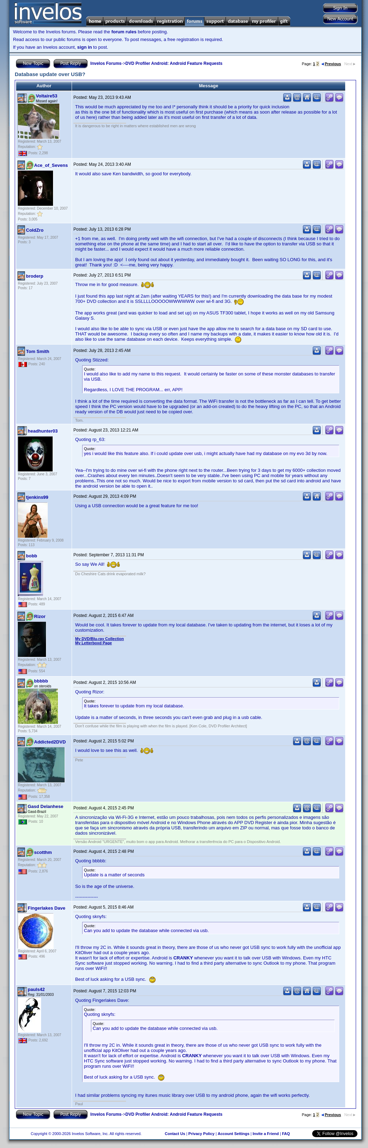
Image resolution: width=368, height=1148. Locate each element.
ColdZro (35, 230)
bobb (31, 555)
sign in (84, 47)
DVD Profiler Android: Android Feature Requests (173, 63)
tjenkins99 (37, 497)
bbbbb (41, 681)
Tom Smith (37, 351)
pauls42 (36, 989)
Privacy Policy (201, 1134)
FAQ (286, 1134)
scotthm (43, 852)
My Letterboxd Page (93, 643)
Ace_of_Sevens (51, 165)
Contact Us (175, 1134)
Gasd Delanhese (45, 806)
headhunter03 (43, 431)
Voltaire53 (46, 96)
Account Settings (233, 1134)
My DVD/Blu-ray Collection (99, 639)
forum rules (124, 31)
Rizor (40, 616)
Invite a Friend (265, 1134)
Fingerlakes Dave (46, 908)
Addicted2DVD (50, 742)
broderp (34, 276)
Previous (331, 64)
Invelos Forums (105, 63)
